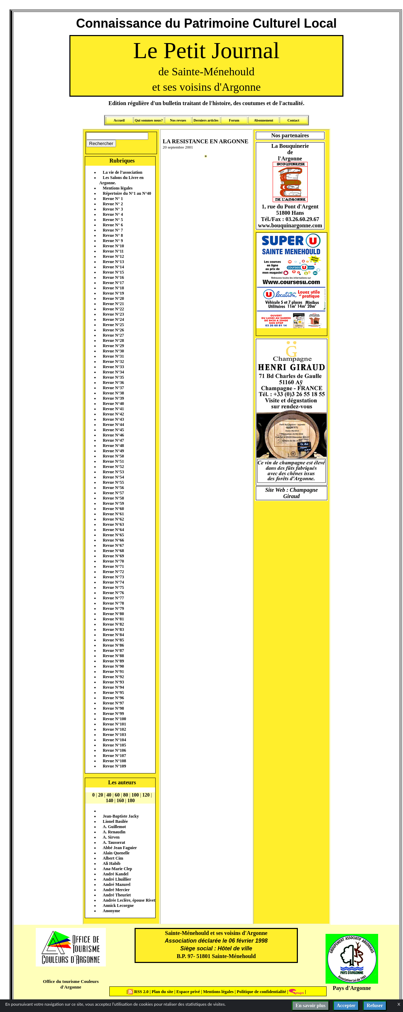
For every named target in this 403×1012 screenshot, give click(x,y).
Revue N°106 (114, 750)
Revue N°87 (113, 650)
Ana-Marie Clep (117, 868)
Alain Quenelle (116, 853)
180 (131, 800)
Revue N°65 (113, 534)
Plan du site (163, 991)
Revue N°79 (113, 608)
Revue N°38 (113, 393)
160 (120, 800)
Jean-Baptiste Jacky (121, 816)
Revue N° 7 (113, 230)
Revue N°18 (113, 287)
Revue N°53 (113, 471)
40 (109, 795)
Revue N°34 (113, 372)
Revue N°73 (113, 576)
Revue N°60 (113, 508)
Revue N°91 (113, 671)
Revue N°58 (113, 498)
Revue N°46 (113, 435)
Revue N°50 (113, 456)
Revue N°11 (113, 251)
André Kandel (115, 874)
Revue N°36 (113, 382)
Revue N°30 (113, 351)
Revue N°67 (113, 545)
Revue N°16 (113, 277)
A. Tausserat (114, 842)
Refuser (375, 1005)
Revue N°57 (113, 492)
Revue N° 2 (113, 203)
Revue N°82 (113, 624)
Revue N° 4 (113, 214)
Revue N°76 (113, 592)
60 (117, 795)
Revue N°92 (113, 676)
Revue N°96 (113, 697)
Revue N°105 (114, 745)
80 (125, 795)
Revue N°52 (113, 466)
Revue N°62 (113, 519)
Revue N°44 (113, 424)
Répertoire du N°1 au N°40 (127, 193)
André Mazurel (116, 884)
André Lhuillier (117, 879)
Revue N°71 (113, 566)
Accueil (119, 120)
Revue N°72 (113, 571)
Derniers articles (205, 120)
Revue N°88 (113, 655)
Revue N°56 (113, 487)
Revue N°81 (113, 619)
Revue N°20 (113, 298)
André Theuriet (117, 895)
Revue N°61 (113, 513)
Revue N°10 (113, 245)
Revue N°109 (114, 766)
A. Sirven (111, 837)
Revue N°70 (113, 561)
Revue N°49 (113, 450)
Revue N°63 (113, 524)
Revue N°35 (113, 377)
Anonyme (111, 910)
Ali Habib (111, 863)
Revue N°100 (114, 718)
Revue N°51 (113, 461)
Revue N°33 (113, 366)
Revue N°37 (113, 387)
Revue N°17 (113, 282)
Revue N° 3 (113, 209)
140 (109, 800)
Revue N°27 (113, 335)
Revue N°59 (113, 503)
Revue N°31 (113, 356)
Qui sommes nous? (149, 120)
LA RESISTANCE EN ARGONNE (205, 141)
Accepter (346, 1005)
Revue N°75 (113, 587)
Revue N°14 (113, 266)
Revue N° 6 (113, 224)
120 (146, 795)
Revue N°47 (113, 440)
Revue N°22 (113, 309)
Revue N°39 (113, 398)
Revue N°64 (113, 529)
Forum (234, 120)
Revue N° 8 (113, 235)
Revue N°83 (113, 629)
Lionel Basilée (115, 821)
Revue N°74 (113, 582)
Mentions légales (117, 188)
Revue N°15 (113, 272)
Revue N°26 (113, 330)
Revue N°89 (113, 661)
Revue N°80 (113, 613)
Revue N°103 (114, 734)
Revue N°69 (113, 555)
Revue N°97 (113, 703)
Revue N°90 (113, 666)
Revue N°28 (113, 340)
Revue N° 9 (113, 240)
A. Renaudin (114, 831)
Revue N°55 (113, 482)
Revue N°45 (113, 429)
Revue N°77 (113, 598)
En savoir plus (310, 1005)
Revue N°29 (113, 345)
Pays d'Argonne (352, 988)
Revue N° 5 (113, 219)
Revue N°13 (113, 261)
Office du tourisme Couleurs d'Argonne (70, 984)
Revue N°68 (113, 550)
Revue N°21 (113, 303)
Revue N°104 (114, 739)
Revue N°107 (114, 755)
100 (135, 795)
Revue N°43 (113, 419)
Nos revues (178, 120)
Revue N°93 (113, 682)
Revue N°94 (113, 687)
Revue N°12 (113, 256)
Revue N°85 (113, 640)
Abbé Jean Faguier (120, 847)
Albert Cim (113, 858)
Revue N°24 (113, 319)
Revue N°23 (113, 314)
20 (100, 795)
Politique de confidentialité (260, 991)
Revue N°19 (113, 293)
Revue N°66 (113, 540)
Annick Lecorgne (118, 905)
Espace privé (187, 991)
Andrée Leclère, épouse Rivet (129, 900)
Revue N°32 (113, 361)
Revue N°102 (114, 729)
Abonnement (263, 120)
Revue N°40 (113, 403)
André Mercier (116, 889)
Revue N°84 (113, 634)
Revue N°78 (113, 603)
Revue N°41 (113, 408)
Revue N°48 (113, 445)
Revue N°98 (113, 708)
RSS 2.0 (139, 991)
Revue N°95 (113, 692)
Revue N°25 (113, 324)
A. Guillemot (114, 826)
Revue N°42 (113, 414)
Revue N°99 (113, 713)
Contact (293, 120)
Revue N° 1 (113, 198)
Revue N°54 (113, 477)
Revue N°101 (114, 724)
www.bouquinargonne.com (290, 225)
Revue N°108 (114, 760)
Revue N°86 (113, 645)
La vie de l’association (122, 172)
